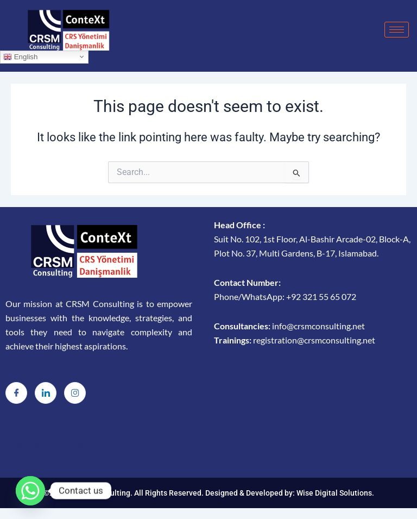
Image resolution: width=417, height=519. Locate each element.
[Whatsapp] (30, 490)
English (20, 56)
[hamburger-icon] (396, 29)
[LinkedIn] (45, 393)
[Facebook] (16, 393)
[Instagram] (75, 393)
